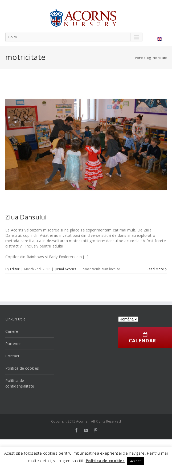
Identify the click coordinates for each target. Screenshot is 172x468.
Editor (15, 269)
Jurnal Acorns (65, 269)
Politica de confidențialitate (19, 383)
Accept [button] (135, 461)
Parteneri (13, 343)
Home (139, 58)
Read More (155, 269)
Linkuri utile (15, 319)
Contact (12, 355)
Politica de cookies (22, 368)
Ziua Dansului (26, 216)
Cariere (11, 331)
